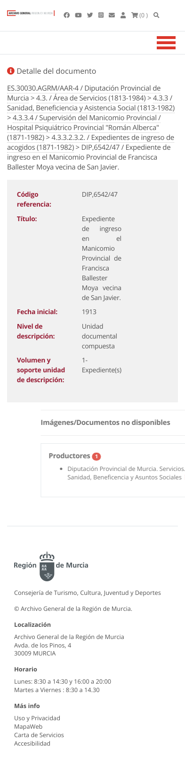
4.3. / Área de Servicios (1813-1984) (91, 98)
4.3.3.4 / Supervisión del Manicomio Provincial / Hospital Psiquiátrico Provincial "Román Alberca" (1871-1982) (84, 127)
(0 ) (139, 15)
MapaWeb (28, 726)
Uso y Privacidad (37, 718)
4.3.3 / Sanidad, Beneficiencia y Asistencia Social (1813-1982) (91, 103)
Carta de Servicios (39, 735)
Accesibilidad (32, 743)
